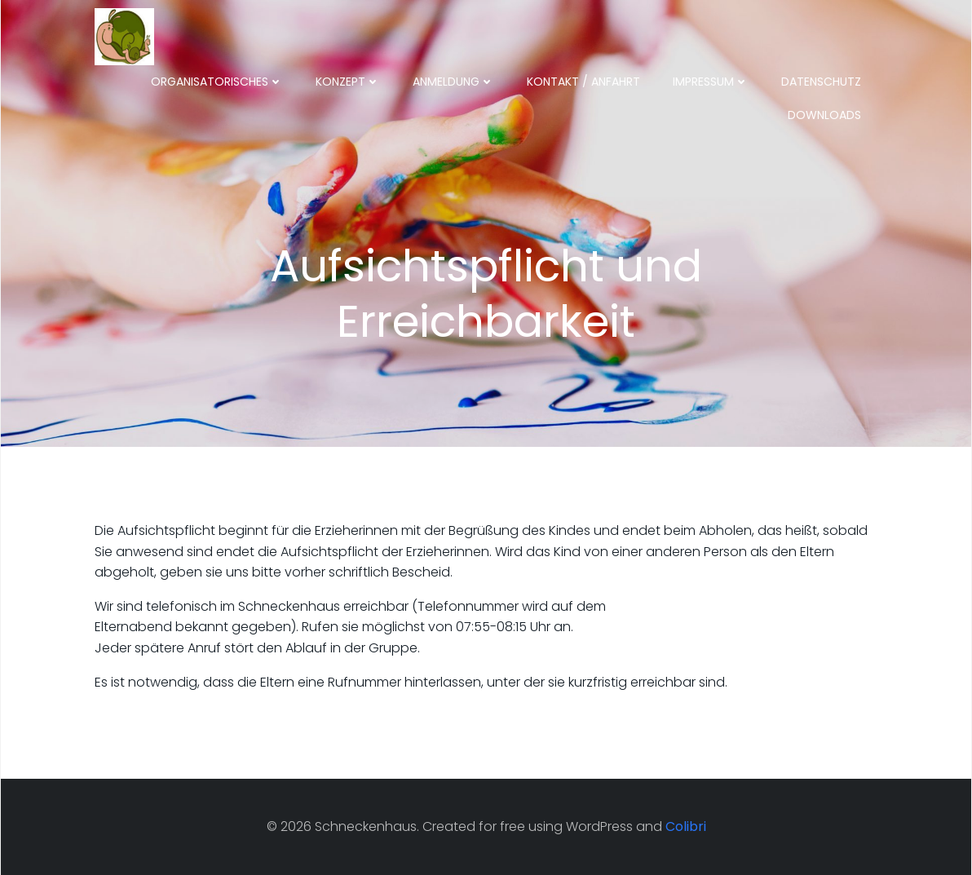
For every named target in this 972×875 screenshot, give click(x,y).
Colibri (685, 826)
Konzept (348, 81)
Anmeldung (453, 81)
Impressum (711, 81)
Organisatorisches (217, 81)
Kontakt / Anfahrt (583, 81)
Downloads (824, 115)
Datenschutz (821, 81)
